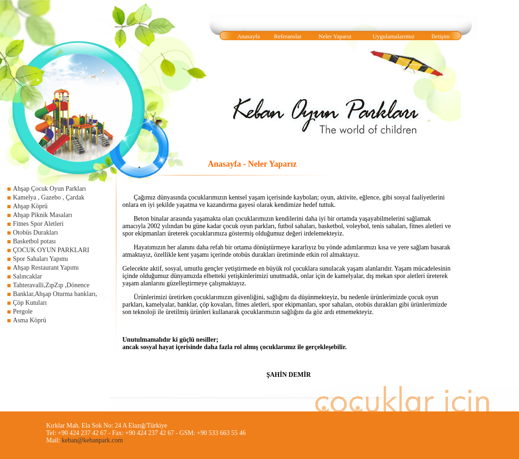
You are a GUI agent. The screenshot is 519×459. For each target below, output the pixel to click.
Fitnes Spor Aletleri (38, 223)
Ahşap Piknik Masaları (42, 214)
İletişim (440, 36)
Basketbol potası (34, 241)
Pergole (23, 311)
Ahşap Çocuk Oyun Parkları (49, 188)
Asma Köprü (29, 320)
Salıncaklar (27, 276)
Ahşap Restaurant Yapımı (46, 267)
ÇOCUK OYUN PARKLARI (51, 250)
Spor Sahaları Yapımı (40, 258)
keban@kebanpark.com (92, 440)
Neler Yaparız (335, 36)
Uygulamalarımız (394, 36)
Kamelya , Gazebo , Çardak (48, 197)
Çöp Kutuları (30, 302)
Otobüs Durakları (35, 232)
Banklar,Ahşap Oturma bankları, (55, 293)
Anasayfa (248, 36)
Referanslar (288, 36)
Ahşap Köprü (30, 206)
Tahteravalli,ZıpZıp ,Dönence (51, 285)
